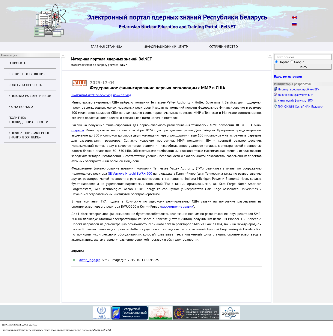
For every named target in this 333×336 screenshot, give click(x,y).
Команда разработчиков (30, 96)
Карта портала (21, 107)
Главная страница (106, 46)
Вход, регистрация (288, 76)
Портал (284, 62)
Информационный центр (166, 46)
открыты (77, 130)
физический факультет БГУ (295, 95)
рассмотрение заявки (177, 206)
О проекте (17, 63)
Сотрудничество (223, 46)
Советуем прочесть (25, 85)
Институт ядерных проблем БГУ (298, 89)
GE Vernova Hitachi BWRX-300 (130, 173)
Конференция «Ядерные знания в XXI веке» (29, 135)
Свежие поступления (27, 74)
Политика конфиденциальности (28, 120)
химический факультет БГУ (295, 100)
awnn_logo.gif (89, 260)
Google (299, 62)
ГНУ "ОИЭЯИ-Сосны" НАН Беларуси (300, 106)
